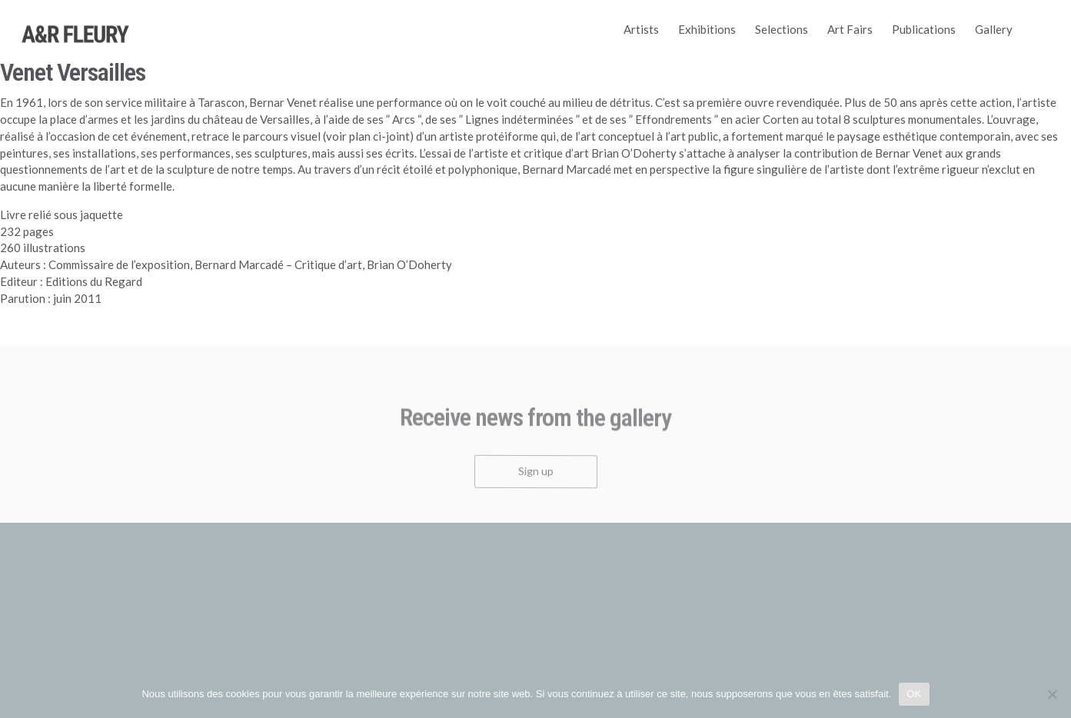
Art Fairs (850, 29)
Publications (924, 29)
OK (913, 694)
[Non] (1051, 694)
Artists (641, 29)
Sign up (536, 476)
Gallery (994, 29)
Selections (781, 29)
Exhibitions (707, 29)
